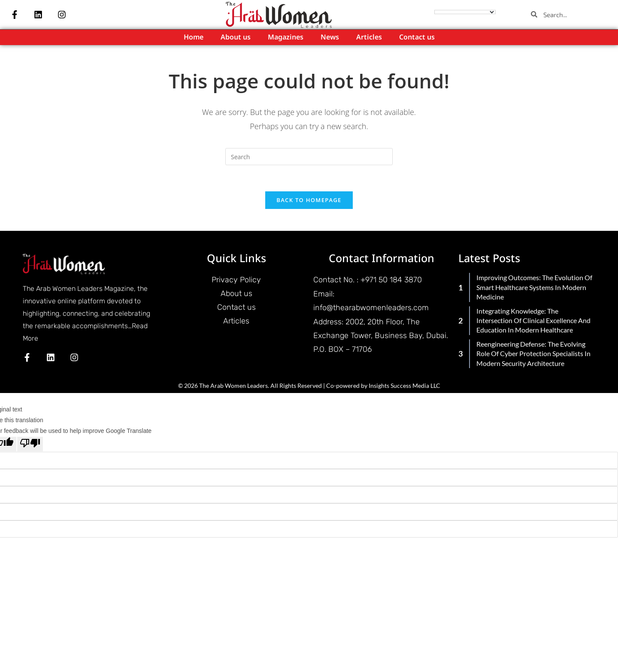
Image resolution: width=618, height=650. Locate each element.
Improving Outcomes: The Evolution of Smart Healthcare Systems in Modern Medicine (534, 287)
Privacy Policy (236, 279)
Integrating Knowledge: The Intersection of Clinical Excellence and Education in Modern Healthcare (533, 320)
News (330, 37)
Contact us (417, 37)
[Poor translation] (30, 444)
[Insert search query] (309, 156)
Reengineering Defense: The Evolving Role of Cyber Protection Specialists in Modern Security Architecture (533, 353)
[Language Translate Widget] (465, 12)
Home (193, 37)
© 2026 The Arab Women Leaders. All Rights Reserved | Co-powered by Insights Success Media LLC (309, 385)
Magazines (285, 37)
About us (236, 37)
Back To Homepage (308, 200)
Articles (369, 37)
